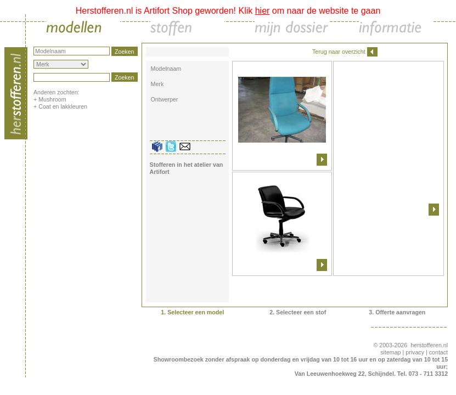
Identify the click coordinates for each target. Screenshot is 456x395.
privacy (415, 352)
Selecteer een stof (301, 312)
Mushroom (52, 99)
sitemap (390, 352)
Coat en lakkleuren (62, 106)
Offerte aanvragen (400, 312)
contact (438, 352)
